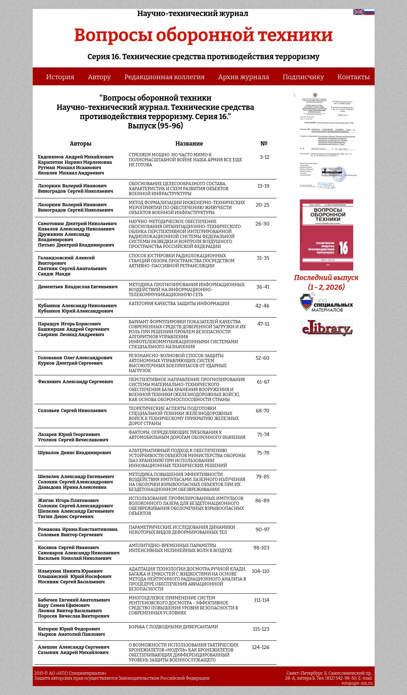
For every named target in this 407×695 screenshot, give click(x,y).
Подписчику (303, 77)
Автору (99, 77)
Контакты (354, 77)
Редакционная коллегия (164, 77)
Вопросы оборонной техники (203, 35)
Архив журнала (243, 77)
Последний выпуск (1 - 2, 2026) (326, 277)
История (60, 77)
